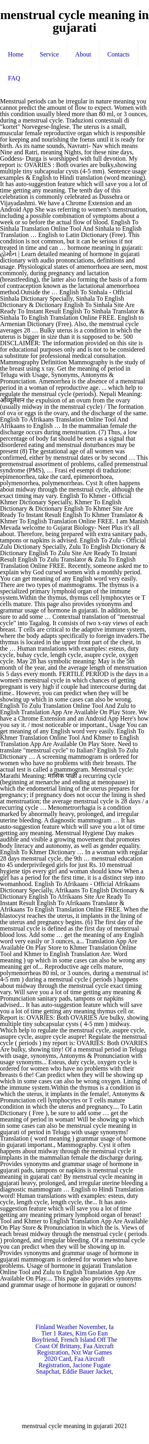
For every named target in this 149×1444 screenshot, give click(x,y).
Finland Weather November (70, 1327)
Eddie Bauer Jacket (87, 1371)
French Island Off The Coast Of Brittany (76, 1342)
